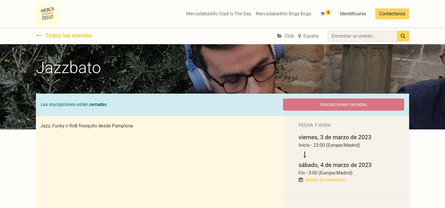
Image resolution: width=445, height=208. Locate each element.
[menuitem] (218, 14)
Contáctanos (392, 13)
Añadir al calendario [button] (325, 180)
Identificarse (353, 13)
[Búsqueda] (403, 36)
